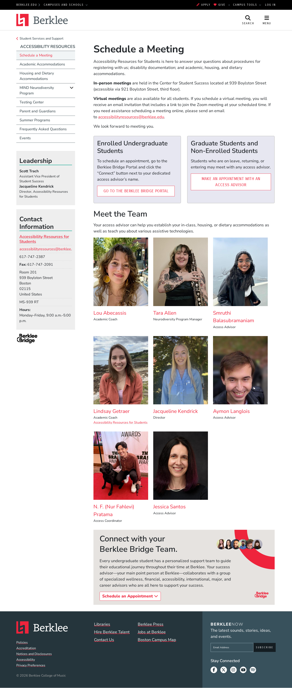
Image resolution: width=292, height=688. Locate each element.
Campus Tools (245, 5)
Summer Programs (35, 120)
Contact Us (104, 640)
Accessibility (25, 659)
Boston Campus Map (157, 640)
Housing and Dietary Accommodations (37, 76)
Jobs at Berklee (152, 632)
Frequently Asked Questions (43, 129)
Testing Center (32, 102)
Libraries (102, 624)
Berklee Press (150, 624)
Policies (22, 642)
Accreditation (26, 648)
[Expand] (71, 88)
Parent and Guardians (38, 111)
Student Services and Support (41, 38)
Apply (203, 5)
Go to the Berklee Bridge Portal (139, 190)
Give (219, 5)
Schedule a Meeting (36, 55)
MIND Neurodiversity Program (37, 90)
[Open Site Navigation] (267, 20)
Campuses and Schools (64, 5)
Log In (270, 5)
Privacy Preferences (30, 665)
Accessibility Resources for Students (120, 422)
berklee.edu (26, 5)
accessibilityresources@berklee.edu (131, 117)
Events (25, 138)
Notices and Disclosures (34, 654)
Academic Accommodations (42, 64)
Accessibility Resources (47, 46)
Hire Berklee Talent (112, 632)
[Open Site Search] (248, 20)
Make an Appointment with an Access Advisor (236, 181)
